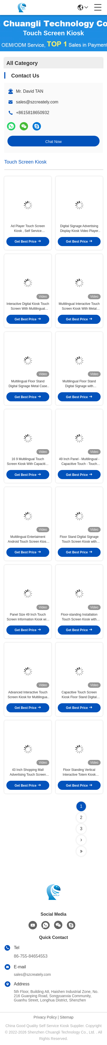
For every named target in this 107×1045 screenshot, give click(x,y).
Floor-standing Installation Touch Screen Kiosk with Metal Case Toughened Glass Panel (79, 617)
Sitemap (66, 1017)
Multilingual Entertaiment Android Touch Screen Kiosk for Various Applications (28, 539)
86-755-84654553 (30, 956)
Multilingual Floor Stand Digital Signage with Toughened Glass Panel (79, 384)
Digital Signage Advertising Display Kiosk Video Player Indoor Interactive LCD (79, 228)
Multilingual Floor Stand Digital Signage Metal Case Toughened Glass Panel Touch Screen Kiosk (28, 384)
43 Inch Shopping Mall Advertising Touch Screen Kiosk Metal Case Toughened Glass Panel (28, 772)
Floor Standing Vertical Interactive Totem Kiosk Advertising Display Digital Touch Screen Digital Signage (79, 772)
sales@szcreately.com (37, 102)
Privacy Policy (45, 1017)
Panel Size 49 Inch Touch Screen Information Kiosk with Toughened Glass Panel (28, 617)
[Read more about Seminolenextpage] (81, 840)
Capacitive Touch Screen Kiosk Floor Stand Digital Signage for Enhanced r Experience (79, 695)
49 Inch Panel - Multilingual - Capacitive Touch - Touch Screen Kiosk (79, 461)
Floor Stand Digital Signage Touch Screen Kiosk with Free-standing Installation (79, 539)
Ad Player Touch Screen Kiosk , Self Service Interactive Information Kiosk (28, 228)
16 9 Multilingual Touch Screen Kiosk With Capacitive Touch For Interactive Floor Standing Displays (28, 461)
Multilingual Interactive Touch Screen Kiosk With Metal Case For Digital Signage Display (79, 306)
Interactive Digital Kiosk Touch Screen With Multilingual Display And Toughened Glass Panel (28, 306)
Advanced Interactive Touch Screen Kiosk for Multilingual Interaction (28, 695)
